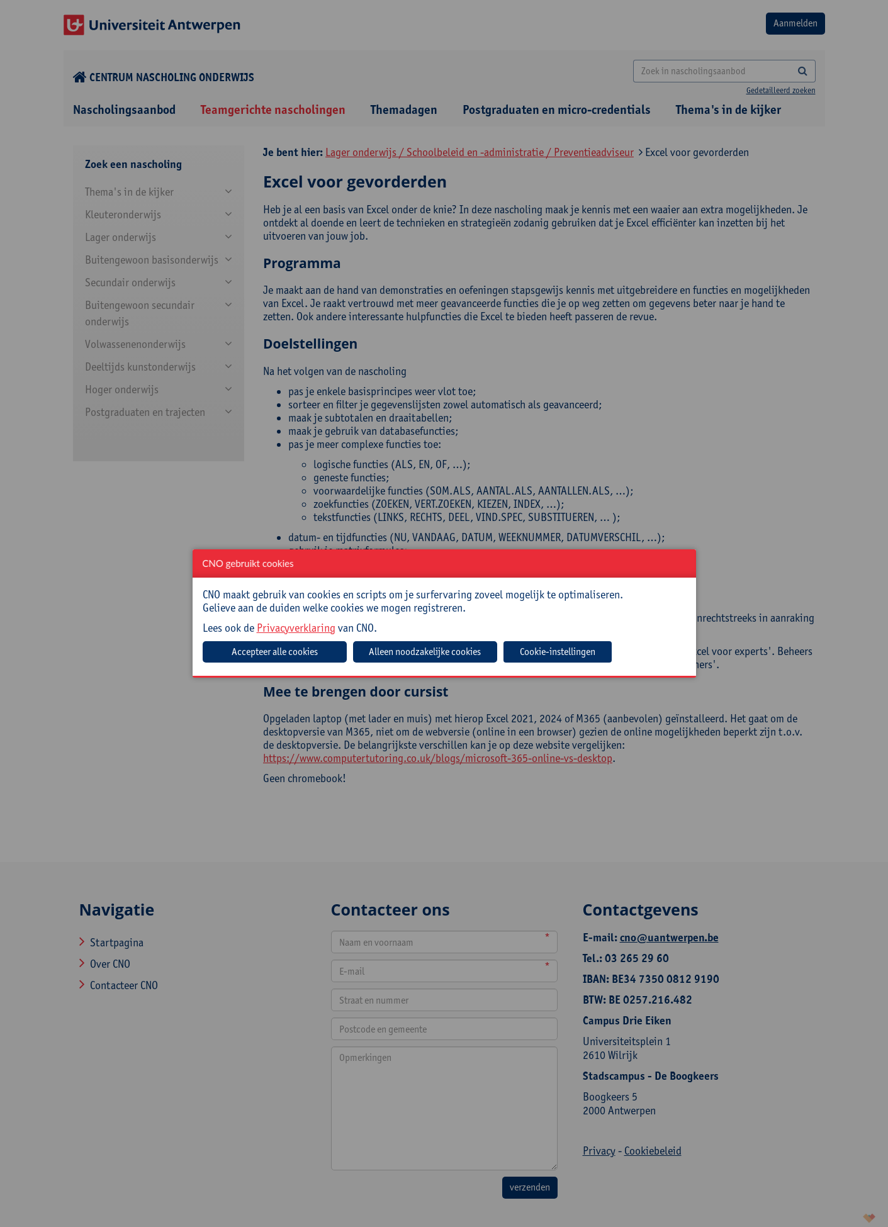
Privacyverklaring (296, 627)
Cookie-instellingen (557, 652)
